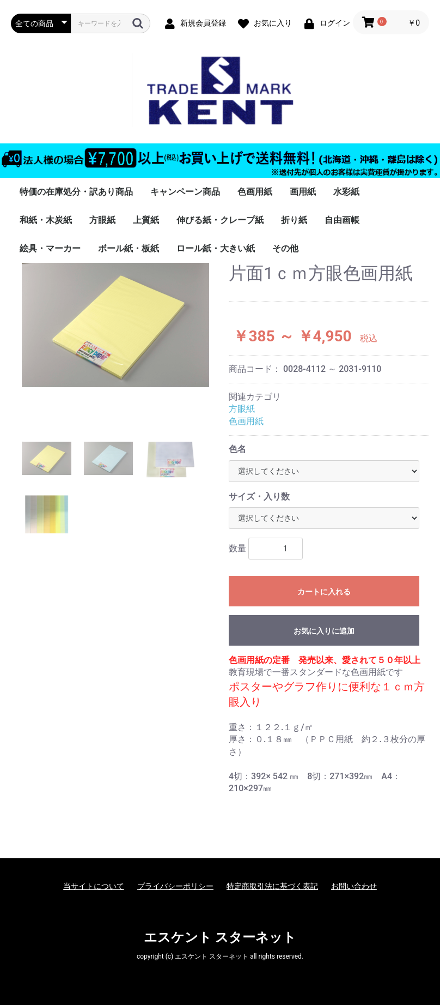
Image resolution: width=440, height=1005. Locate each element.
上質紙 (146, 220)
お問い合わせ (354, 886)
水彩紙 (346, 191)
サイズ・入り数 (259, 496)
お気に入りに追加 (324, 631)
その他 (285, 248)
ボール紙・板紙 (128, 248)
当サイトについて (93, 886)
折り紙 (294, 220)
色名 (237, 449)
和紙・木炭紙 (46, 220)
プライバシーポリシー (175, 886)
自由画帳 (342, 220)
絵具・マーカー (50, 248)
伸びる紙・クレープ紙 (220, 220)
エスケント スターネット (220, 937)
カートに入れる (324, 591)
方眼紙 (102, 220)
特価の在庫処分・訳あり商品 (76, 191)
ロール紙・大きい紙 (215, 248)
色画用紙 (254, 191)
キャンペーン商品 (185, 191)
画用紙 (303, 191)
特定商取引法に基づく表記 (272, 886)
